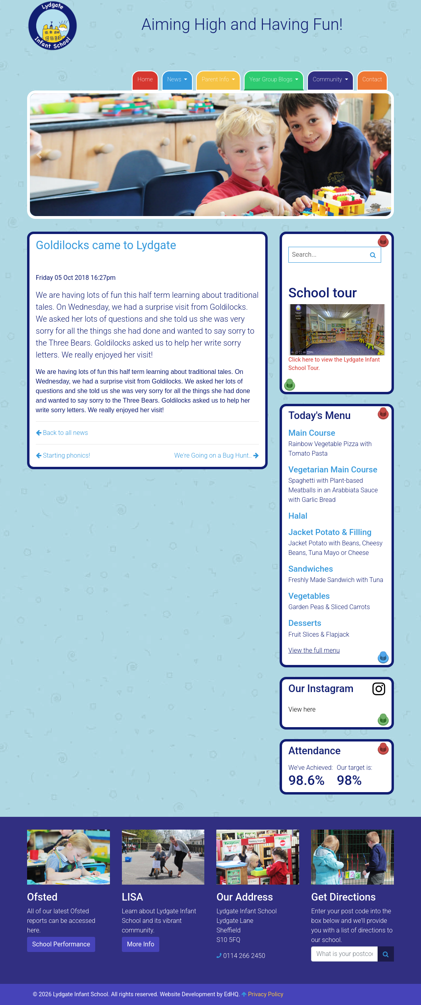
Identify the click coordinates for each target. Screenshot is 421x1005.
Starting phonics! (63, 455)
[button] (39, 154)
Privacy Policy (266, 994)
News (175, 79)
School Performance (61, 944)
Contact (372, 79)
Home (145, 79)
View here (301, 709)
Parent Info (216, 79)
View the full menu (314, 650)
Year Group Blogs (271, 79)
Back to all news (62, 433)
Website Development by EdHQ (199, 994)
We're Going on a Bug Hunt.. (216, 455)
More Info (141, 944)
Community (328, 79)
